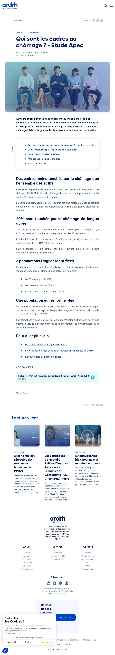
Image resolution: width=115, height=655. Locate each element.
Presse (88, 562)
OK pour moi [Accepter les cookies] (47, 642)
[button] (5, 651)
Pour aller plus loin (37, 163)
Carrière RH (58, 553)
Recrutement (34, 33)
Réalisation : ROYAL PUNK (57, 650)
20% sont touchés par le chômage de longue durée (53, 149)
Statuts (68, 644)
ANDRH (88, 553)
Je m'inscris (65, 617)
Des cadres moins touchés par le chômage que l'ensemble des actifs (61, 145)
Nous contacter (88, 569)
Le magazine (27, 569)
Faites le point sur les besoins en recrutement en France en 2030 (59, 350)
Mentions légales (91, 640)
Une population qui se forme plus (44, 159)
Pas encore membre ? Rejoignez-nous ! (46, 344)
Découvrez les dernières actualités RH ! (46, 356)
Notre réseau (88, 556)
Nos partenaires (88, 559)
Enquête (20, 33)
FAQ (88, 566)
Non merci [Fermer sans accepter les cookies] (11, 642)
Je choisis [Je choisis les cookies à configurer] (29, 642)
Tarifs (27, 553)
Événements (27, 559)
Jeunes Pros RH (58, 556)
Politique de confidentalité (67, 640)
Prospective (27, 562)
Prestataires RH (57, 559)
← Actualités (17, 21)
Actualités (27, 556)
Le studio (27, 566)
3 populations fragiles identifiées (44, 154)
